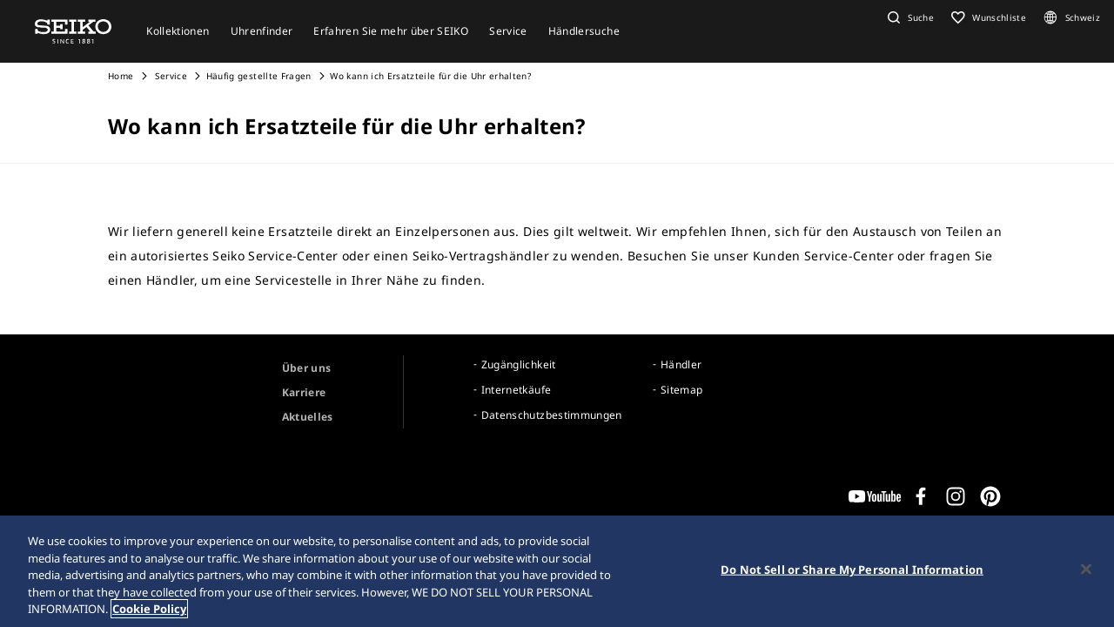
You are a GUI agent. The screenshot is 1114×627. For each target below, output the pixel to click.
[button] (908, 17)
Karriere (304, 392)
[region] (557, 571)
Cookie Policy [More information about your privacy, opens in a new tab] (149, 609)
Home (120, 76)
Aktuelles (307, 416)
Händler (681, 364)
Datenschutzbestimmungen (551, 415)
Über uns (307, 368)
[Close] (1086, 569)
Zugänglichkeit (518, 364)
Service (169, 76)
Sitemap (681, 389)
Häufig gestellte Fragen (259, 76)
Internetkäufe (516, 389)
